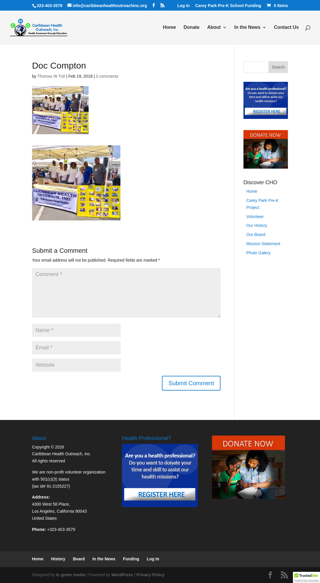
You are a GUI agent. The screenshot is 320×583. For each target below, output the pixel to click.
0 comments (107, 76)
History (58, 559)
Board (79, 559)
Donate (192, 27)
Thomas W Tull (51, 76)
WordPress (122, 574)
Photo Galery (258, 252)
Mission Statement (263, 243)
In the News (247, 27)
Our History (256, 225)
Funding (131, 559)
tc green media (70, 574)
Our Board (256, 234)
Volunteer (255, 216)
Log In (183, 6)
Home (169, 27)
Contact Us (286, 27)
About (214, 27)
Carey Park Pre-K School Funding (228, 6)
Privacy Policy (151, 574)
